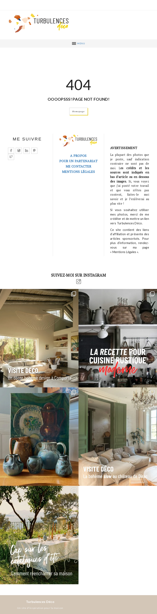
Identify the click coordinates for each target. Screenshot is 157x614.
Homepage (78, 111)
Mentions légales (78, 171)
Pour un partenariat (78, 161)
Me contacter (78, 166)
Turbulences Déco (40, 602)
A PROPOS (78, 155)
